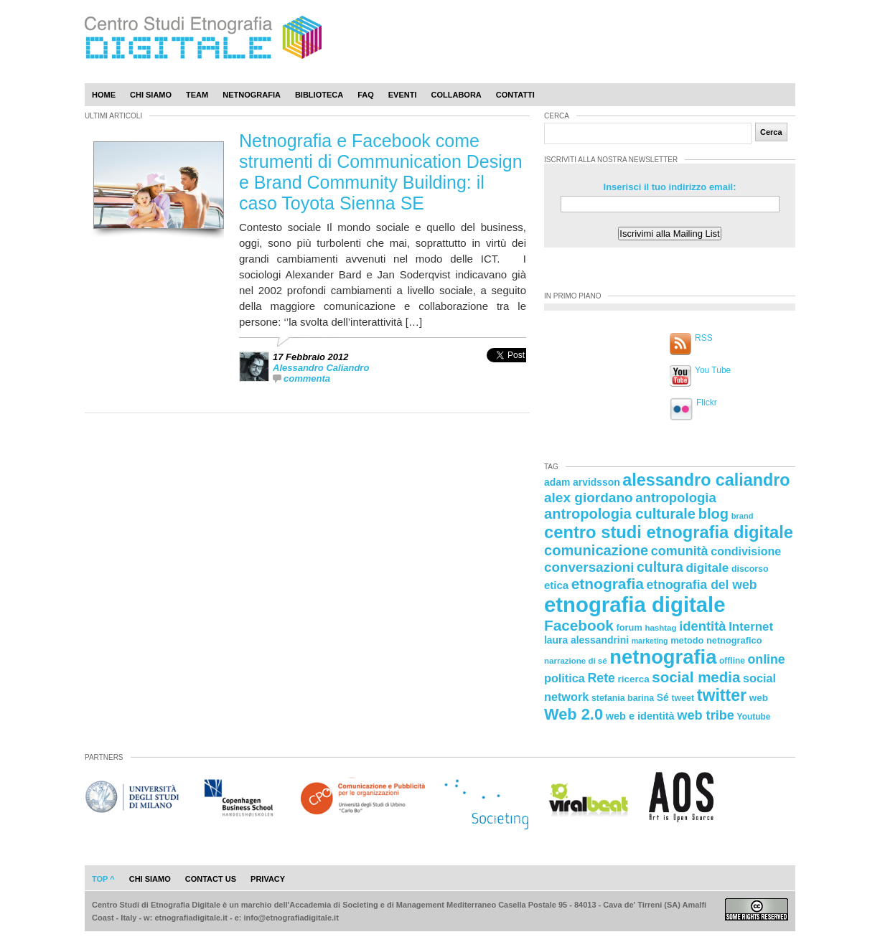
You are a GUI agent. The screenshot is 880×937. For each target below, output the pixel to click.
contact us (210, 879)
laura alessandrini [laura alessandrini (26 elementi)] (586, 640)
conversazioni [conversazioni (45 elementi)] (589, 567)
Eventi (402, 94)
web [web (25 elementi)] (758, 697)
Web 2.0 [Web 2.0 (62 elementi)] (573, 714)
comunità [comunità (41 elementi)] (679, 551)
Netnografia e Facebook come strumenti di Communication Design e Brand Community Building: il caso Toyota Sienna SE (381, 172)
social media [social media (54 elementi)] (696, 677)
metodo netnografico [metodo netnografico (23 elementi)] (716, 640)
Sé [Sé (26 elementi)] (663, 697)
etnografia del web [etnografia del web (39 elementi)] (702, 585)
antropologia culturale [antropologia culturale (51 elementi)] (620, 514)
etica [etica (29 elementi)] (556, 585)
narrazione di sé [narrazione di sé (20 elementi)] (575, 660)
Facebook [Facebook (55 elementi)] (579, 625)
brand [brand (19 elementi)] (742, 516)
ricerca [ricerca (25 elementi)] (634, 679)
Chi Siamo (151, 94)
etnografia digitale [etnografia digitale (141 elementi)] (635, 604)
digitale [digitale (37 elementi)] (707, 568)
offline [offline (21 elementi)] (732, 661)
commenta (307, 378)
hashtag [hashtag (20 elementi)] (660, 627)
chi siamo (150, 879)
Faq (365, 94)
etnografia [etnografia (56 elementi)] (607, 583)
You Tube (713, 370)
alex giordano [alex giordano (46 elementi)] (588, 497)
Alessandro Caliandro (321, 367)
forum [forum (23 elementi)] (629, 627)
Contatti (515, 94)
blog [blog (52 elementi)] (713, 514)
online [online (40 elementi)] (766, 659)
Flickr (706, 402)
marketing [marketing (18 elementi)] (650, 640)
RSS (704, 338)
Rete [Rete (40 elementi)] (600, 678)
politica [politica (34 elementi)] (564, 678)
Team (197, 94)
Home (104, 94)
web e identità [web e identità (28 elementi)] (640, 716)
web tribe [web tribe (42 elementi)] (705, 715)
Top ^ (103, 879)
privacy (268, 879)
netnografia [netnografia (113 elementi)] (662, 657)
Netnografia (252, 94)
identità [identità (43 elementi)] (702, 626)
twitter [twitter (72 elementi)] (721, 695)
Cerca (771, 132)
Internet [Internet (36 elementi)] (751, 627)
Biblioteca (319, 94)
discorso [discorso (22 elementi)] (750, 569)
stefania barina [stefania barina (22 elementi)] (622, 698)
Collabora (456, 94)
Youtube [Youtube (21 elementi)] (754, 717)
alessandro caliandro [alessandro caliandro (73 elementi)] (706, 480)
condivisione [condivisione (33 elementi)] (746, 551)
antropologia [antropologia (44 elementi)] (675, 497)
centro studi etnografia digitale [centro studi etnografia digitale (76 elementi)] (668, 532)
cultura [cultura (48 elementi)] (660, 567)
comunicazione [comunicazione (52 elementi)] (596, 550)
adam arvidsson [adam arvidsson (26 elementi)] (582, 482)
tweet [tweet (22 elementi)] (682, 698)
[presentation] (506, 370)
